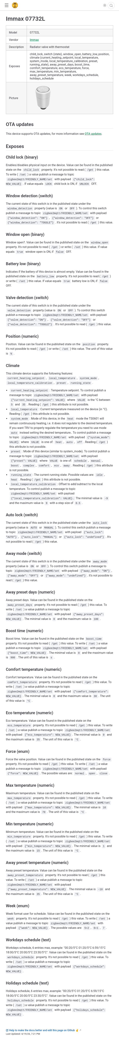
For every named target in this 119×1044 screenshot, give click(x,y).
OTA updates (93, 134)
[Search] (111, 5)
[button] (6, 5)
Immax (34, 40)
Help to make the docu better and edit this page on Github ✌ (42, 1030)
